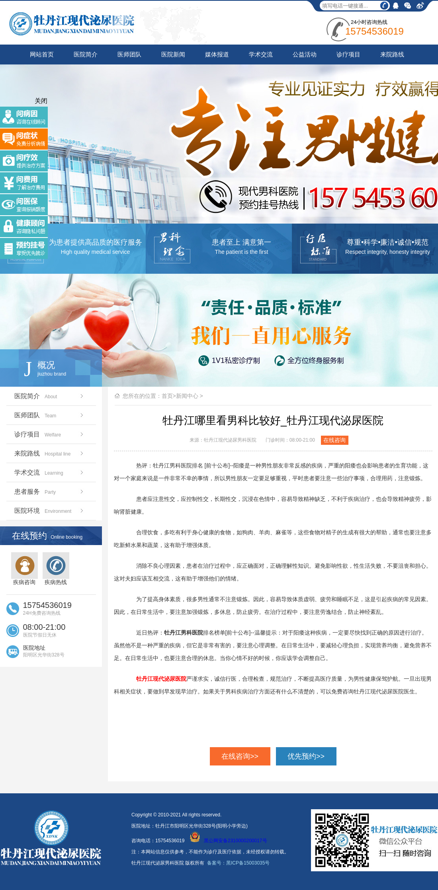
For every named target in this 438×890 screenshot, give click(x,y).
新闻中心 (187, 396)
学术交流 (261, 54)
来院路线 (392, 54)
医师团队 (129, 54)
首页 (167, 396)
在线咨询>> (239, 756)
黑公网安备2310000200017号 (228, 840)
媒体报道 (217, 54)
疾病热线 (56, 568)
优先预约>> (306, 756)
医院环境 (49, 510)
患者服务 (49, 491)
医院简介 (86, 54)
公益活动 (305, 54)
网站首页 (42, 54)
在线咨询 (334, 440)
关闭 (41, 100)
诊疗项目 (348, 54)
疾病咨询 (24, 568)
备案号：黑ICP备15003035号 (238, 863)
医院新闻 (173, 54)
